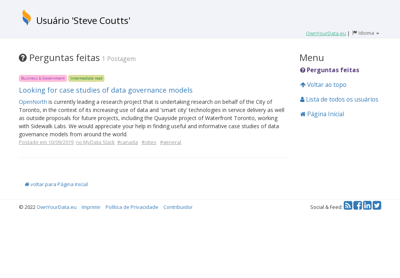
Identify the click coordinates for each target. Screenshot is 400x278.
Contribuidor (178, 206)
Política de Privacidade (132, 206)
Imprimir (91, 206)
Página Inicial (322, 114)
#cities (148, 142)
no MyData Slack (95, 142)
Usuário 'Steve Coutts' (83, 20)
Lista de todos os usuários (339, 99)
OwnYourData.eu (57, 206)
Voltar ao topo (323, 84)
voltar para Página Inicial (56, 184)
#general (170, 142)
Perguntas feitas (329, 70)
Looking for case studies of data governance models (106, 90)
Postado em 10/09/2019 (46, 142)
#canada (127, 142)
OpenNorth (33, 101)
